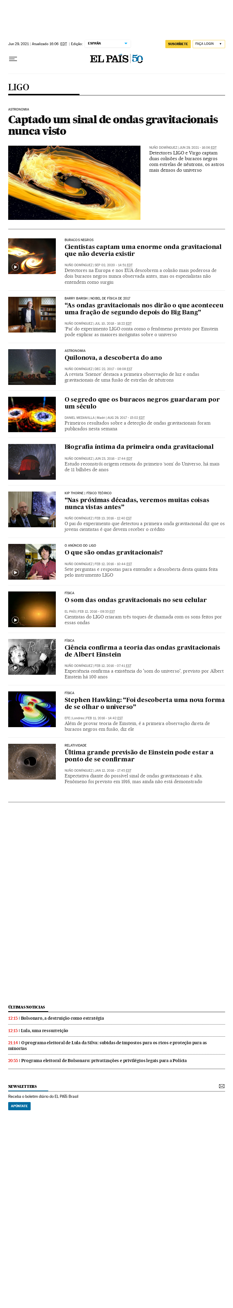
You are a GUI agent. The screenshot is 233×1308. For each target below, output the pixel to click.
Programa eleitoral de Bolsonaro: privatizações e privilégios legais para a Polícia (104, 1060)
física (70, 641)
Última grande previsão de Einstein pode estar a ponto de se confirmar (139, 756)
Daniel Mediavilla (80, 418)
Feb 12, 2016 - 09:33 (96, 612)
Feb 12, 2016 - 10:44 (113, 564)
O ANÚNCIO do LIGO (80, 546)
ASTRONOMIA (18, 109)
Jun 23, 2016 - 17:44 (113, 459)
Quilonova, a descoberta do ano (113, 358)
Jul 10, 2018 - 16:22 (113, 324)
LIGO (18, 87)
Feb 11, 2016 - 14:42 (104, 718)
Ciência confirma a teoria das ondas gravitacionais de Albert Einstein (142, 651)
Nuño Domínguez (163, 148)
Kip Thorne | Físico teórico (88, 493)
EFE (67, 718)
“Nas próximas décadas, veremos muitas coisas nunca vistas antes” (137, 504)
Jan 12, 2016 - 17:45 (113, 771)
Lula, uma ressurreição (45, 1030)
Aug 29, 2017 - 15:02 (126, 418)
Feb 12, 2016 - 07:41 (113, 666)
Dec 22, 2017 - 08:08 (113, 369)
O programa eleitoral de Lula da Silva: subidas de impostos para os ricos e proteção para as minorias (107, 1045)
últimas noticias (26, 1007)
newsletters (22, 1086)
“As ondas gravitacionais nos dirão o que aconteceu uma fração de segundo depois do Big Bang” (144, 309)
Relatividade (76, 745)
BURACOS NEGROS (79, 240)
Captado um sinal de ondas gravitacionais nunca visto (113, 125)
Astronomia (75, 351)
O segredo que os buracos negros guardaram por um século (142, 403)
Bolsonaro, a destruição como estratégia (62, 1018)
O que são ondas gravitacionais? (114, 553)
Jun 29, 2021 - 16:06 (198, 148)
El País (70, 612)
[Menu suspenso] (13, 59)
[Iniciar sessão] (209, 44)
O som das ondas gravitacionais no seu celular (136, 601)
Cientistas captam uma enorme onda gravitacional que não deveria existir (143, 250)
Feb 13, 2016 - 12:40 (113, 518)
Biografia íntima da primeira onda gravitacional (139, 447)
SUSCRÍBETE (178, 44)
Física (70, 593)
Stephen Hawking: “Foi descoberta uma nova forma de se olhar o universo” (145, 703)
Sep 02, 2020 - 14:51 (114, 265)
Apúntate (19, 1106)
